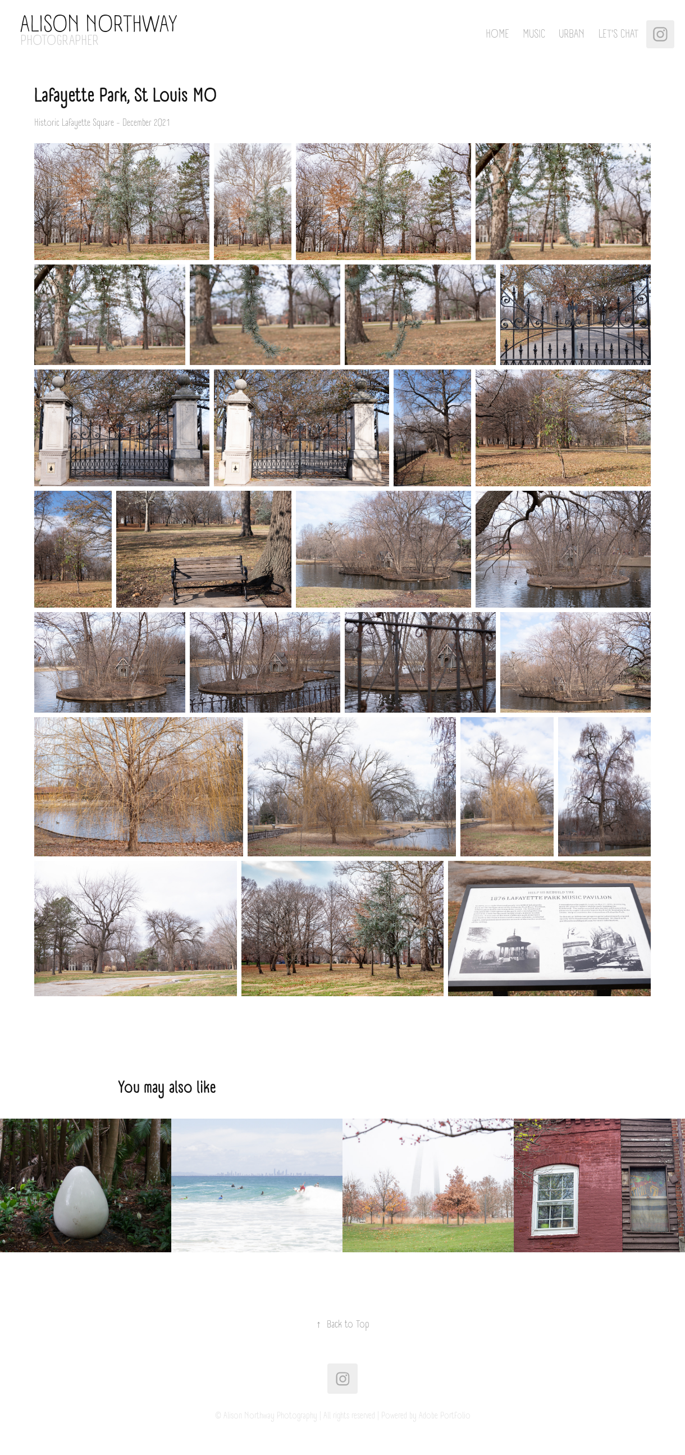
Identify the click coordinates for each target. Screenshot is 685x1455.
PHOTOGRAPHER (59, 41)
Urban (571, 34)
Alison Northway (98, 25)
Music (534, 34)
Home (497, 34)
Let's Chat (618, 34)
